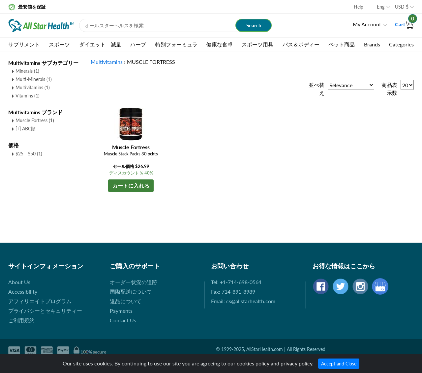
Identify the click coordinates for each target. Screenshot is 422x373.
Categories (401, 44)
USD (401, 7)
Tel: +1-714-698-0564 (236, 282)
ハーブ (138, 44)
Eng (380, 7)
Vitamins (27, 95)
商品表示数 (389, 89)
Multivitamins (32, 87)
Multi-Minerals (33, 79)
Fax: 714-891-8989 (233, 291)
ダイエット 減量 (100, 44)
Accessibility (22, 291)
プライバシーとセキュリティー (45, 310)
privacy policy (296, 363)
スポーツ (59, 44)
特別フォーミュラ (176, 44)
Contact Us (123, 320)
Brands (372, 44)
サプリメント (24, 44)
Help (358, 7)
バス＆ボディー (301, 44)
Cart (404, 24)
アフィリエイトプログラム (40, 301)
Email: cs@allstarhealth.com (243, 301)
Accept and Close (338, 363)
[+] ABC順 (25, 128)
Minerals (27, 71)
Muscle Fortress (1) (34, 120)
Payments (121, 310)
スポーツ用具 (257, 44)
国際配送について (131, 291)
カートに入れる (130, 185)
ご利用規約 (21, 320)
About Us (19, 282)
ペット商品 (341, 44)
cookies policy (253, 363)
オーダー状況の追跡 (133, 282)
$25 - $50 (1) (28, 153)
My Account (367, 24)
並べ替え (316, 89)
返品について (125, 301)
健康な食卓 (219, 44)
